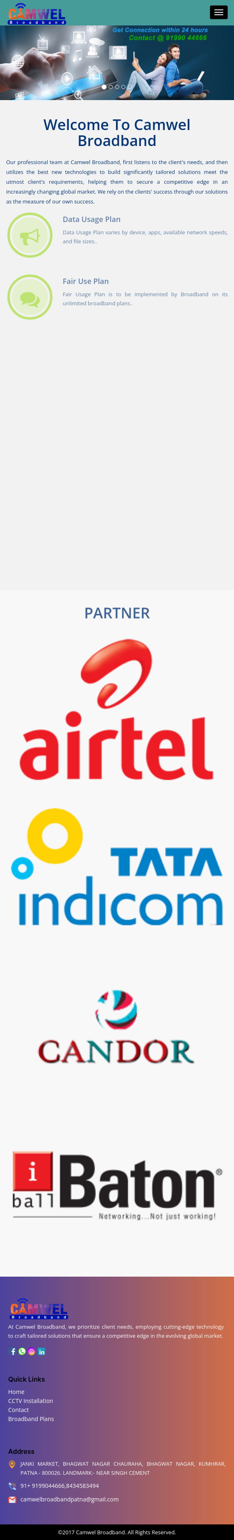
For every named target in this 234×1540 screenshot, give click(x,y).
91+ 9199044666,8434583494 (59, 1486)
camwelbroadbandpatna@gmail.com (69, 1499)
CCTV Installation (30, 1401)
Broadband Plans (31, 1419)
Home (16, 1392)
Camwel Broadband (100, 1532)
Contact (18, 1410)
